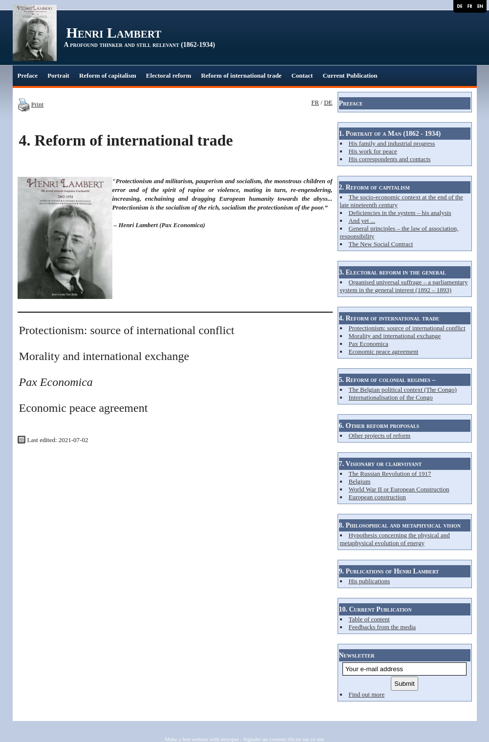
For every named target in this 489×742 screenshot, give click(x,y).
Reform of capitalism (107, 75)
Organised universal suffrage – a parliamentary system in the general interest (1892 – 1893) (404, 286)
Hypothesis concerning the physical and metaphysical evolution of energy (395, 539)
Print (37, 104)
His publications (369, 581)
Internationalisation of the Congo (391, 397)
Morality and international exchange (395, 335)
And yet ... (362, 220)
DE (328, 102)
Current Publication (349, 75)
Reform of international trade (241, 75)
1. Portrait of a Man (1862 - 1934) (390, 133)
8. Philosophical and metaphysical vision (400, 525)
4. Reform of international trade (389, 318)
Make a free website (187, 739)
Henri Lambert (114, 32)
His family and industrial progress (392, 143)
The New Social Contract (381, 244)
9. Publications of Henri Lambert (389, 571)
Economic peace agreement (384, 351)
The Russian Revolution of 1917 (390, 473)
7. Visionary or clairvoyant (380, 463)
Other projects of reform (380, 435)
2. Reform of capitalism (374, 187)
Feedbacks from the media (382, 627)
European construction (377, 497)
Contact (302, 75)
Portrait (58, 75)
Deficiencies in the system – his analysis (400, 212)
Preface (28, 75)
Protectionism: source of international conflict (407, 328)
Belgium (360, 481)
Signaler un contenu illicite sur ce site (283, 739)
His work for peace (373, 151)
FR (315, 102)
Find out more (367, 694)
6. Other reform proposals (379, 425)
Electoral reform (168, 75)
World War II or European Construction (399, 489)
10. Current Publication (375, 609)
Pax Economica (368, 343)
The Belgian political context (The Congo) (403, 389)
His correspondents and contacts (390, 159)
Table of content (369, 619)
